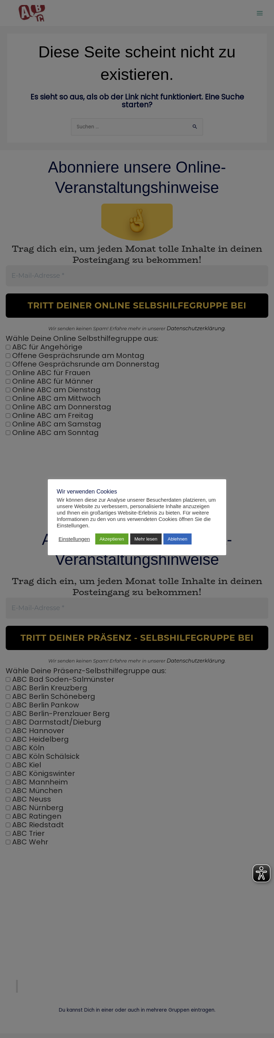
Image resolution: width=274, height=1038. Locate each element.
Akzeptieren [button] (112, 539)
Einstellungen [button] (74, 539)
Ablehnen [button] (177, 539)
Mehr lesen (146, 539)
